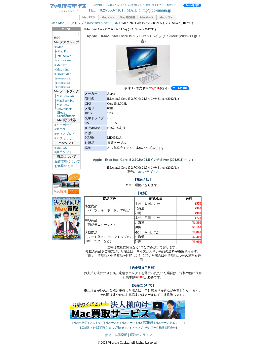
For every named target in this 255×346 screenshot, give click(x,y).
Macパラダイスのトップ (89, 322)
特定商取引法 (103, 327)
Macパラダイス (148, 171)
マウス (61, 129)
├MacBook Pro (65, 100)
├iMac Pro (61, 51)
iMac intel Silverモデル (102, 23)
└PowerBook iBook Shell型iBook (64, 112)
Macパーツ (162, 322)
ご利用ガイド (99, 5)
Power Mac (63, 73)
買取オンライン (141, 334)
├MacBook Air (64, 96)
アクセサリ (64, 138)
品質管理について (67, 161)
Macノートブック (66, 91)
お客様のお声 (64, 166)
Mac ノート (128, 322)
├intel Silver (63, 56)
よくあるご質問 (128, 5)
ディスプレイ (65, 133)
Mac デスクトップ (71, 23)
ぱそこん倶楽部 (116, 334)
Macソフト (66, 143)
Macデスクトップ (66, 42)
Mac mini (62, 69)
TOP (52, 23)
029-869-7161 (112, 10)
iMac (59, 47)
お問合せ (171, 5)
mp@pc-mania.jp (156, 10)
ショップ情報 (144, 5)
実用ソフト (64, 152)
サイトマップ (158, 5)
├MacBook (62, 105)
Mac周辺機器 (66, 120)
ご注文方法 (113, 5)
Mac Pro (61, 65)
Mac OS (61, 147)
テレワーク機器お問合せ (160, 327)
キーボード (64, 125)
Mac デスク (113, 322)
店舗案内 (86, 327)
